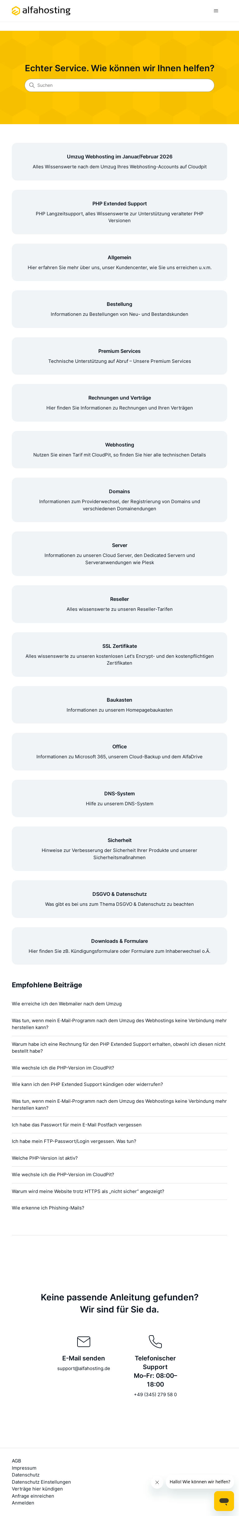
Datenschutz (26, 1475)
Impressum (24, 1468)
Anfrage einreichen (33, 1496)
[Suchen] (119, 85)
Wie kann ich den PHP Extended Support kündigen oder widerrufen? (87, 1084)
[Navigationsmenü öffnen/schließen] (216, 11)
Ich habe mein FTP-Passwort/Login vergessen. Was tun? (74, 1141)
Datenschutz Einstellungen (41, 1482)
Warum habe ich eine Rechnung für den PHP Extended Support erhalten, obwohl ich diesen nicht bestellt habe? (118, 1047)
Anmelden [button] (23, 1503)
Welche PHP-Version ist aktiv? (45, 1158)
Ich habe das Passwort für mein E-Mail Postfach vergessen (77, 1125)
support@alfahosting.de (83, 1368)
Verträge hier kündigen (37, 1489)
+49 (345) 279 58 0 (155, 1394)
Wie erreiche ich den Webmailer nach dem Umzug (67, 1004)
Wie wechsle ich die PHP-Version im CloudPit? (63, 1068)
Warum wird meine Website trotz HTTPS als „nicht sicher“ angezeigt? (88, 1191)
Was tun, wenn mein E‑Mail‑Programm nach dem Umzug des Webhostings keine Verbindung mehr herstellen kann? (119, 1024)
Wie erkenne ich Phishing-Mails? (48, 1208)
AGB (16, 1461)
